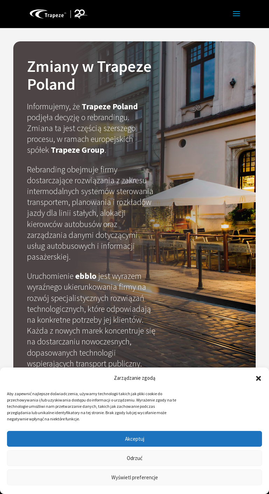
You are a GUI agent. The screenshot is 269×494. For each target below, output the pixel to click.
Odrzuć (135, 458)
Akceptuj (134, 438)
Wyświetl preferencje (134, 477)
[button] (258, 378)
